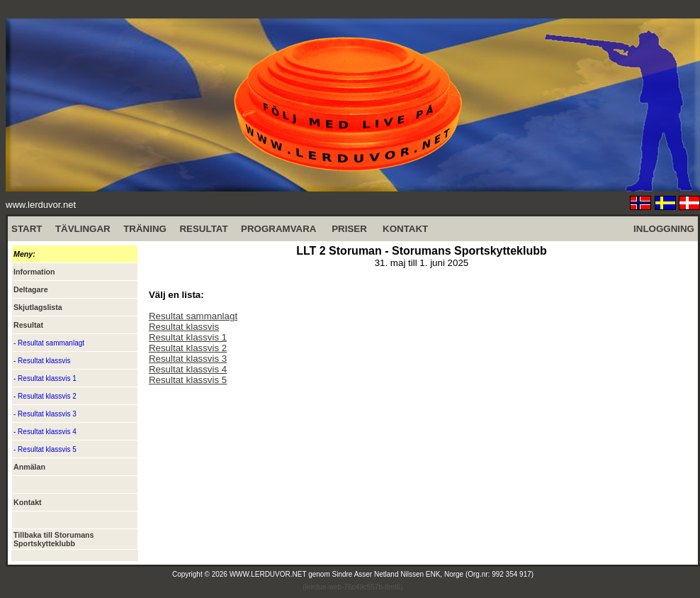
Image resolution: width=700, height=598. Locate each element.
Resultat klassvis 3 (188, 358)
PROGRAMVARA (278, 228)
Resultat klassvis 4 (188, 369)
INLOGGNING (663, 228)
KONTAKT (405, 228)
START (26, 228)
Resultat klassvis (184, 326)
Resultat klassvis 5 (188, 380)
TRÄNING (144, 228)
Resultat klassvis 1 (188, 337)
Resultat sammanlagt (193, 316)
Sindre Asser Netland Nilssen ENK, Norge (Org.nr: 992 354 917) (433, 574)
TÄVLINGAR (83, 228)
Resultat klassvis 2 (188, 348)
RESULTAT (203, 228)
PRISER (349, 228)
